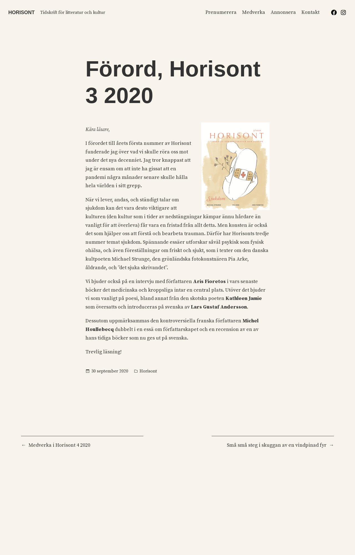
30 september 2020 (109, 371)
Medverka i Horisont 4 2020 (59, 445)
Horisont (21, 12)
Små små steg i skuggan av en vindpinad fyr (276, 445)
